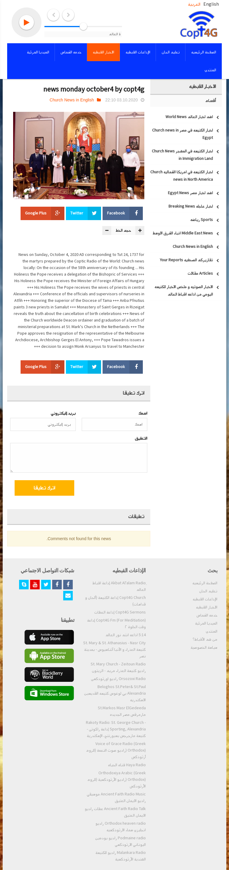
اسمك (142, 413)
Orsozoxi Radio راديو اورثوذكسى (118, 679)
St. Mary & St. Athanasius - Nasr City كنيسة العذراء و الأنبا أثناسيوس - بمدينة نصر (114, 649)
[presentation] (99, 488)
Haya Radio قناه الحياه (127, 765)
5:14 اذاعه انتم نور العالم (125, 635)
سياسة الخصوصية (204, 647)
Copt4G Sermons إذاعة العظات (120, 612)
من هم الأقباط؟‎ (205, 639)
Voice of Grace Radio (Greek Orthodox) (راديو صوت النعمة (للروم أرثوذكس (116, 750)
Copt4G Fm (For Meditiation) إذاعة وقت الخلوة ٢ (116, 624)
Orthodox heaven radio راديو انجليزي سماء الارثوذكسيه (120, 827)
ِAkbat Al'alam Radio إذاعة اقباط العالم (119, 586)
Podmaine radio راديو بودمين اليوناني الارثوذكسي (120, 841)
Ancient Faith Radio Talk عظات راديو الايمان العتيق (115, 812)
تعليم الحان (208, 591)
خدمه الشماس (206, 615)
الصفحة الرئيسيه (204, 583)
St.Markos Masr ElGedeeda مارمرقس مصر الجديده (122, 711)
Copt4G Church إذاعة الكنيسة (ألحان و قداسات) (115, 601)
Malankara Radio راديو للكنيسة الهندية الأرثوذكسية (120, 856)
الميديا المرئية (206, 623)
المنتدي (211, 631)
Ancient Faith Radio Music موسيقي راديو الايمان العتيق (116, 797)
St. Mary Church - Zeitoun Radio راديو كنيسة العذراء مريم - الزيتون (118, 667)
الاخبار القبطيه (206, 607)
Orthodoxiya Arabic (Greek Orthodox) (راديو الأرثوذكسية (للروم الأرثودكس (116, 779)
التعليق (141, 438)
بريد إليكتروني (63, 413)
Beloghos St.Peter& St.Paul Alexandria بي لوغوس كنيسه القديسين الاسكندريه (115, 693)
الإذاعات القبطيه (205, 599)
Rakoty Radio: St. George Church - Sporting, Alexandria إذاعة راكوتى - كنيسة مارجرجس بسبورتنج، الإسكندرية (116, 729)
